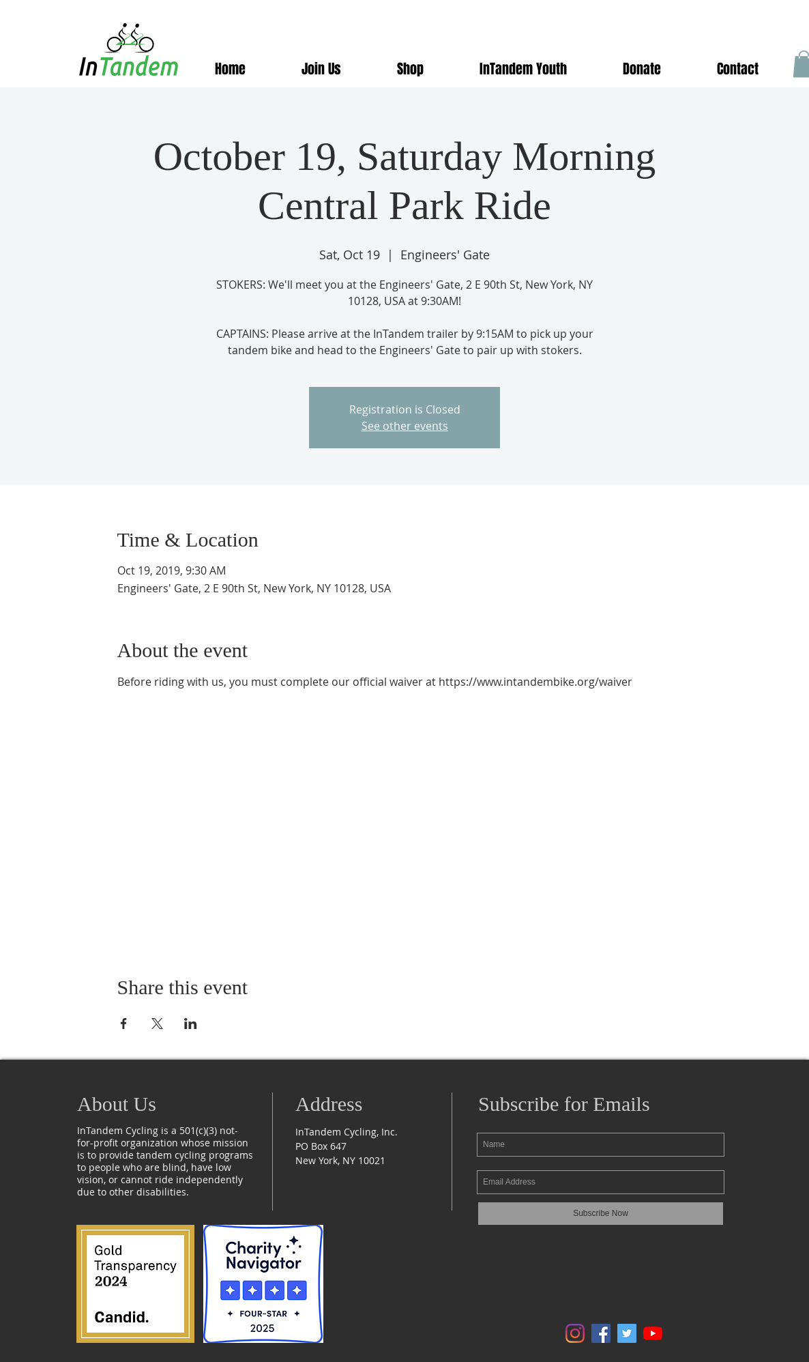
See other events (405, 425)
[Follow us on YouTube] (652, 1333)
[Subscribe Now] (600, 1213)
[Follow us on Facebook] (601, 1333)
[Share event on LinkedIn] (190, 1023)
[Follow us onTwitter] (626, 1333)
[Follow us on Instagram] (575, 1333)
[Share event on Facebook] (123, 1023)
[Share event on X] (157, 1023)
